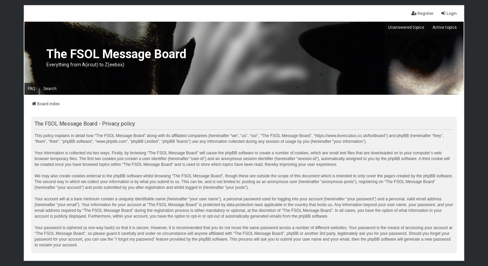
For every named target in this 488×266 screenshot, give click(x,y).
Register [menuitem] (422, 13)
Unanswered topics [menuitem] (406, 27)
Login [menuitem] (449, 13)
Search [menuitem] (50, 88)
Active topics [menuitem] (444, 27)
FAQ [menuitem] (31, 88)
